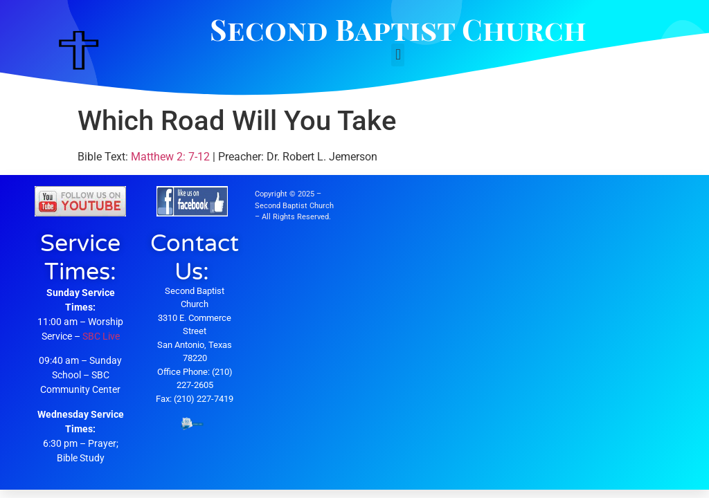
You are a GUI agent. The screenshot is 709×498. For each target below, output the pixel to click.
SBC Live (101, 336)
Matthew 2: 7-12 (170, 156)
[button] (397, 55)
